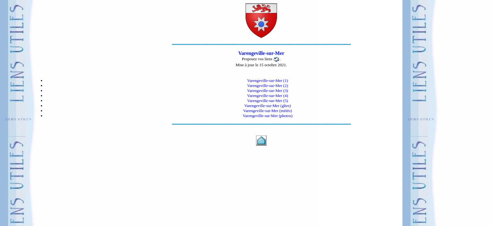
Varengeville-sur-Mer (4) (267, 95)
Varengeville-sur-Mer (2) (267, 85)
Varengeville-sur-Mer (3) (267, 90)
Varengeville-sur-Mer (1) (267, 80)
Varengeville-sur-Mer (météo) (267, 110)
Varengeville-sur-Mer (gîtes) (267, 105)
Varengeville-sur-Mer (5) (267, 100)
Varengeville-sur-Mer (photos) (267, 115)
